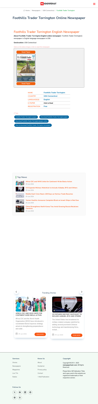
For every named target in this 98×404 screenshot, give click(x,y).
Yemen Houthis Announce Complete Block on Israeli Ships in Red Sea (52, 200)
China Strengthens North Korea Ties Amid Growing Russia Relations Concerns (52, 208)
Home (26, 10)
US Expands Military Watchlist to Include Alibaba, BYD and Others (51, 188)
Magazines (16, 369)
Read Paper (26, 52)
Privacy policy (42, 369)
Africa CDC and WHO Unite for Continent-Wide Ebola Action (49, 182)
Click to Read (48, 103)
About (40, 362)
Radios (14, 377)
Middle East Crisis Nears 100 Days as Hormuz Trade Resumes (49, 194)
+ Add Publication (43, 377)
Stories (14, 362)
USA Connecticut (48, 10)
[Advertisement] (58, 66)
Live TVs (15, 373)
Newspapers (36, 10)
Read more (40, 334)
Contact (40, 373)
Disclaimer (41, 366)
